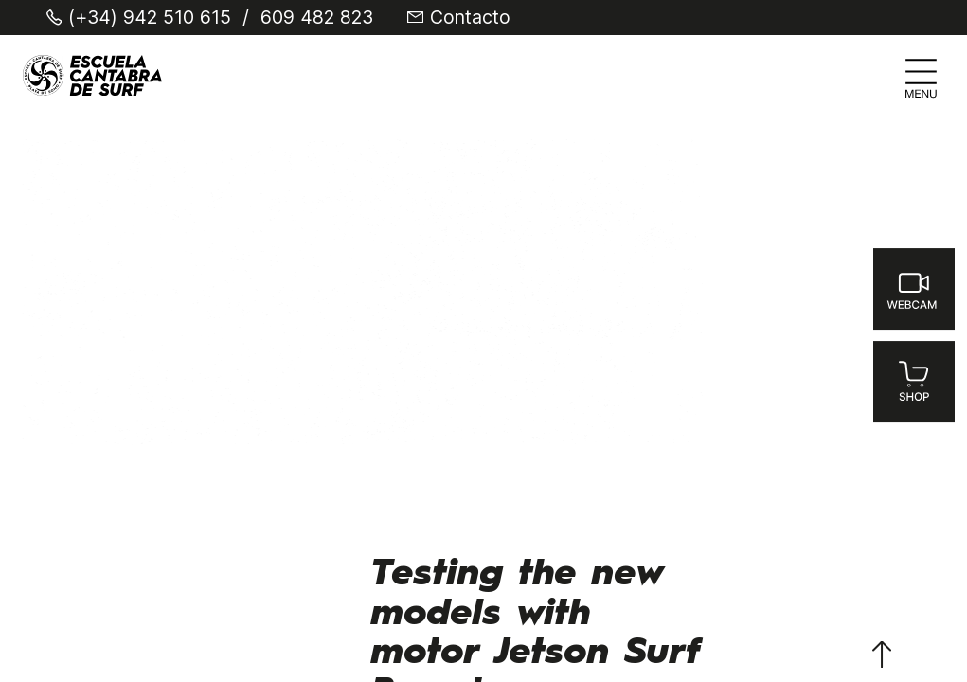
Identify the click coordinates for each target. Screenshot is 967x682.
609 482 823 (316, 18)
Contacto (470, 18)
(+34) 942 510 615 (149, 18)
